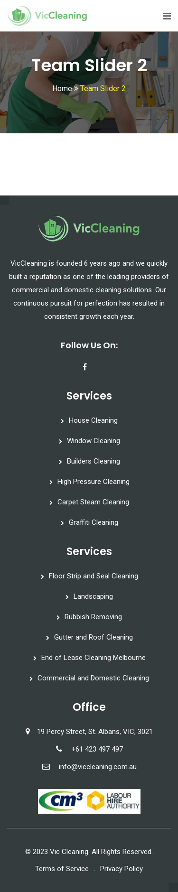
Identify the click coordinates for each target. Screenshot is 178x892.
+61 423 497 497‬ (97, 749)
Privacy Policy (121, 868)
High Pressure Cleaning (93, 481)
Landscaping (93, 596)
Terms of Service (62, 868)
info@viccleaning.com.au (98, 766)
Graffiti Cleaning (93, 522)
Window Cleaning (93, 441)
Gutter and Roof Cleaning (93, 637)
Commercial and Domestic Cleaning (93, 678)
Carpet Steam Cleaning (93, 502)
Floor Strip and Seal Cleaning (93, 576)
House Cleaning (93, 420)
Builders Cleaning (93, 461)
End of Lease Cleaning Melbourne (93, 657)
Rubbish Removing (93, 617)
